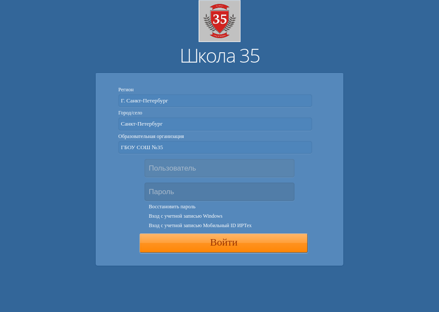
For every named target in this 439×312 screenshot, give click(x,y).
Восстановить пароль (172, 207)
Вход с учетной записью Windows (186, 216)
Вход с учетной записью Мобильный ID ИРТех (200, 225)
